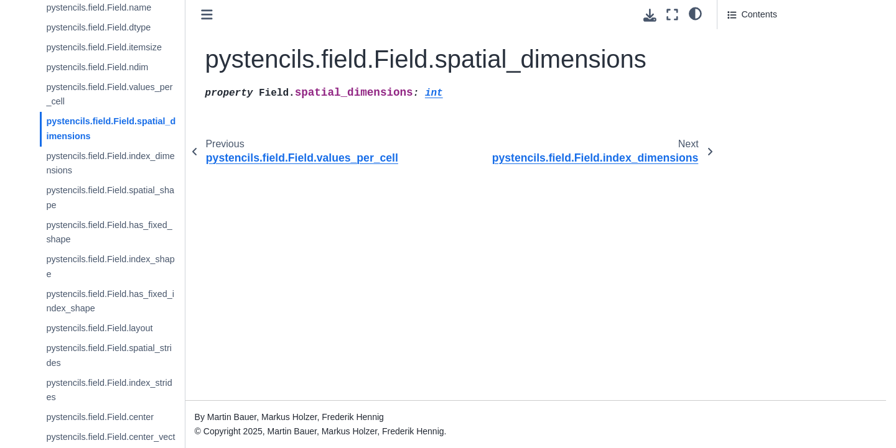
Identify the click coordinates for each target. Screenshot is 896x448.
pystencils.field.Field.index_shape (110, 266)
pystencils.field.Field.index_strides (109, 390)
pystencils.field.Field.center (100, 417)
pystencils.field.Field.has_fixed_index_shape (110, 301)
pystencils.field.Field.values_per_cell (109, 94)
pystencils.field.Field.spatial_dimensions (110, 128)
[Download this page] (649, 15)
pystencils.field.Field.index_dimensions (110, 163)
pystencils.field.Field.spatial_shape (110, 197)
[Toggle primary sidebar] (206, 14)
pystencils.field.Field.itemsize (104, 47)
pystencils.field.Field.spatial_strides (109, 355)
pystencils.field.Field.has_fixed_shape (109, 232)
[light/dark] (695, 13)
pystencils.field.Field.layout (99, 328)
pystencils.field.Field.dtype (98, 27)
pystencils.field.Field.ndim (97, 67)
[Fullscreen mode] (672, 14)
